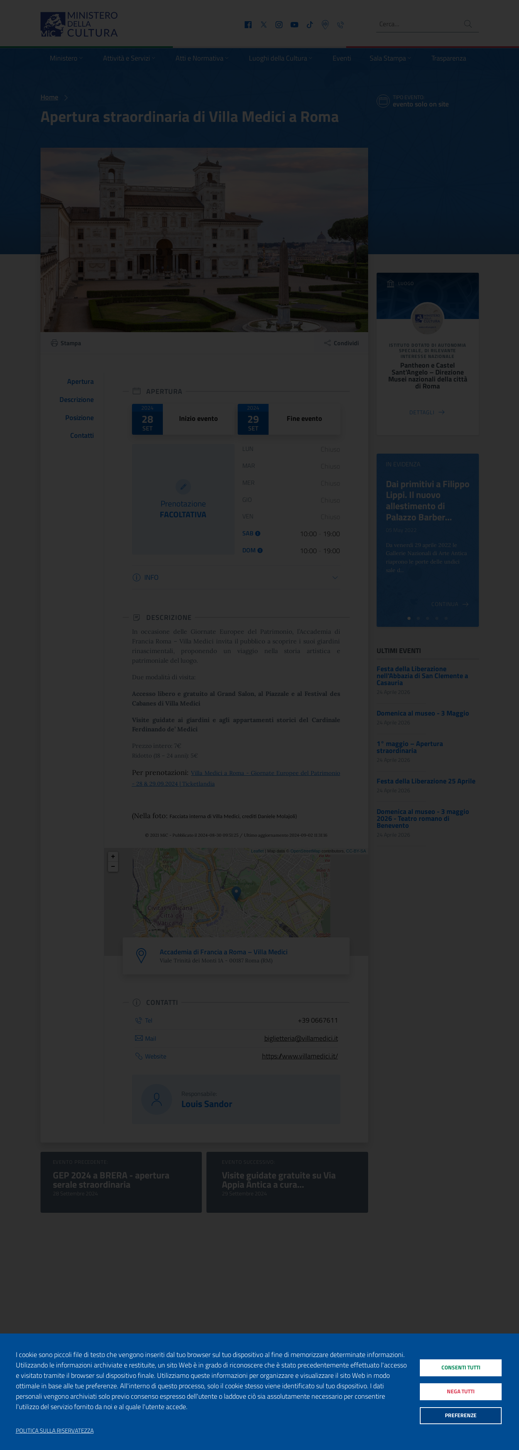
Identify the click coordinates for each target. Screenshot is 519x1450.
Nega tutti (460, 1391)
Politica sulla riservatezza (55, 1430)
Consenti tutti (460, 1365)
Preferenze (460, 1417)
